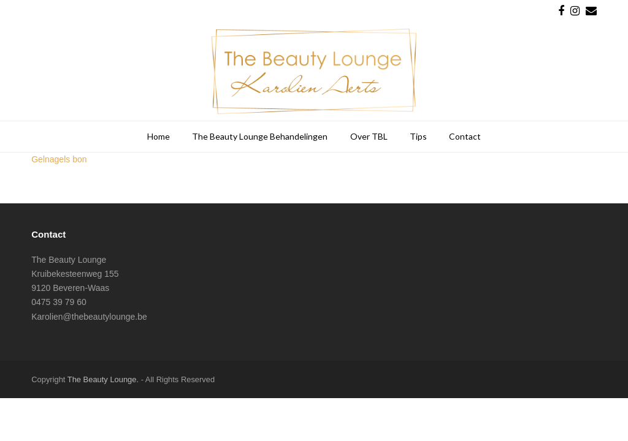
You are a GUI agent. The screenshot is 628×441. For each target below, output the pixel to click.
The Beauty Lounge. (103, 379)
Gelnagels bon (58, 159)
